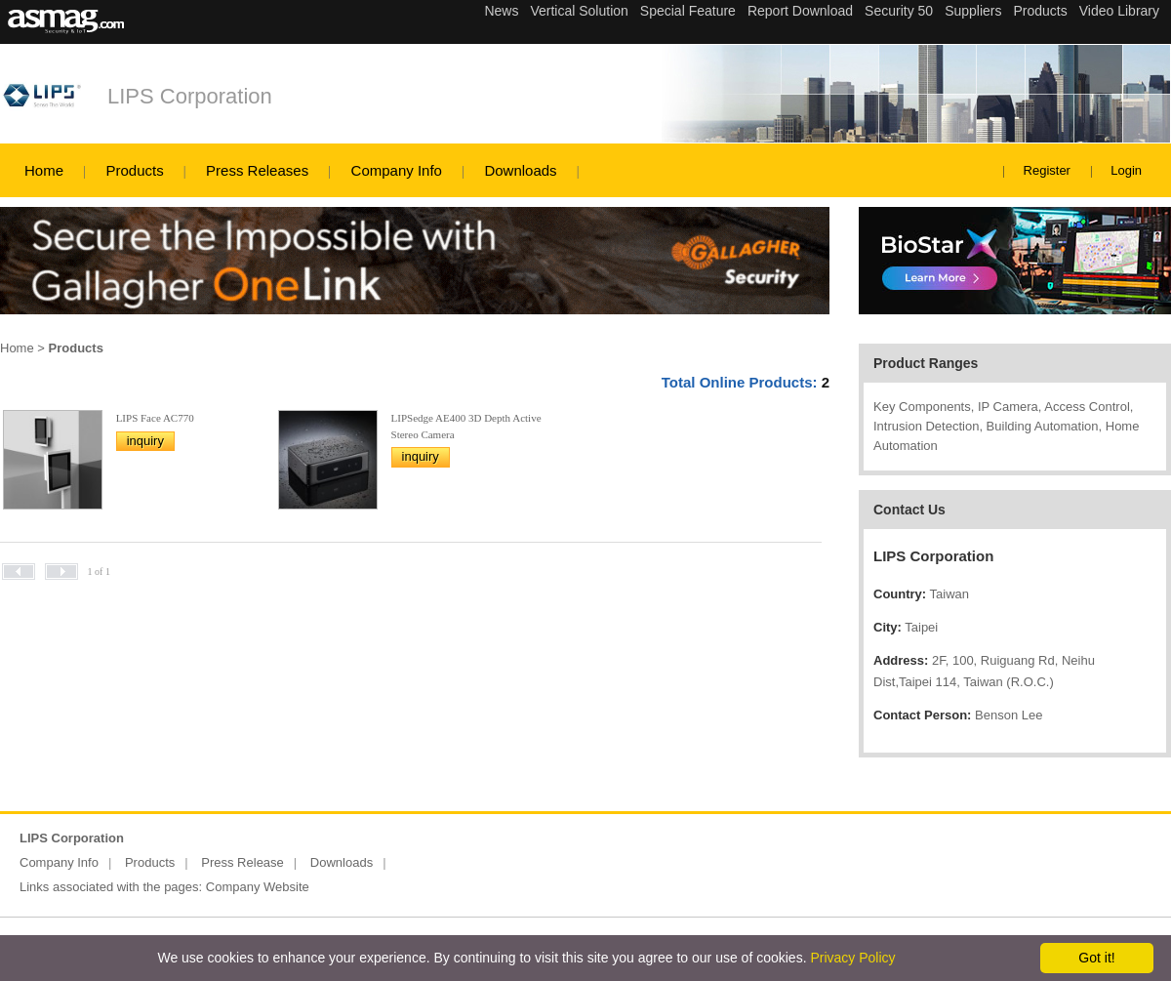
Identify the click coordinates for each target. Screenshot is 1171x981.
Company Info (396, 170)
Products (134, 170)
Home (43, 170)
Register (1047, 170)
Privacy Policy (852, 957)
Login (1126, 170)
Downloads (520, 170)
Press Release (242, 862)
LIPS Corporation (189, 96)
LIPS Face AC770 (155, 418)
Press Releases (257, 170)
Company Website (257, 886)
